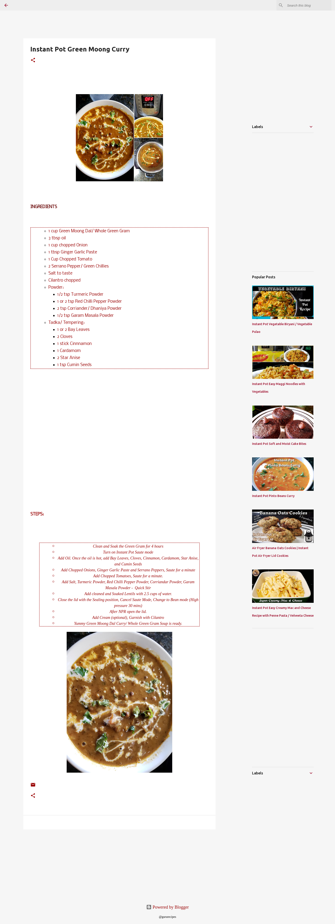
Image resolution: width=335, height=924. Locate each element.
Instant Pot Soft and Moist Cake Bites (279, 444)
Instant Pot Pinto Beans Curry (273, 496)
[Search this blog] (308, 5)
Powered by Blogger (167, 907)
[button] (33, 60)
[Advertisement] (49, 863)
